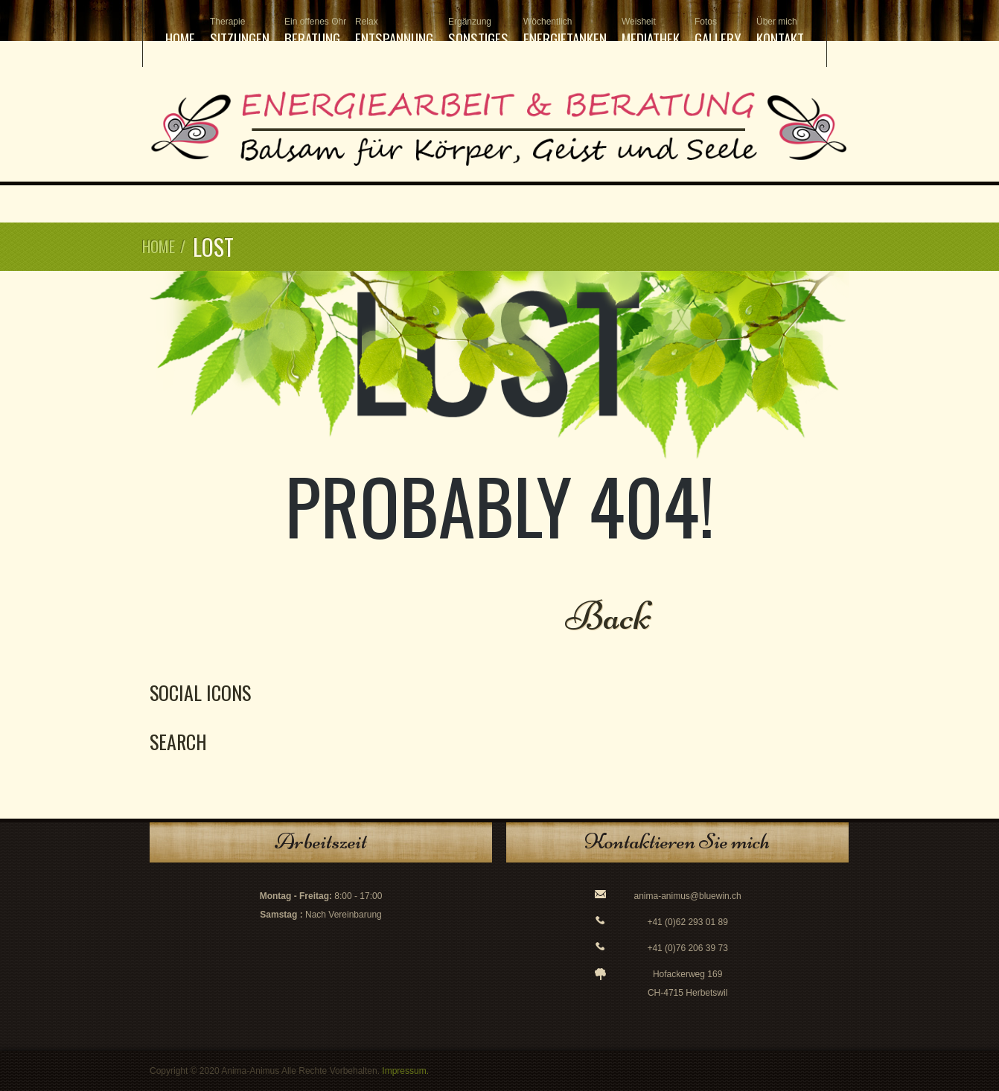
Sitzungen (239, 32)
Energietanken (565, 32)
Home (180, 38)
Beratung (312, 32)
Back (608, 616)
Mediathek (651, 32)
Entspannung (394, 32)
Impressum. (405, 1071)
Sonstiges (478, 32)
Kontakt (780, 32)
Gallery (718, 32)
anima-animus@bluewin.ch (687, 896)
